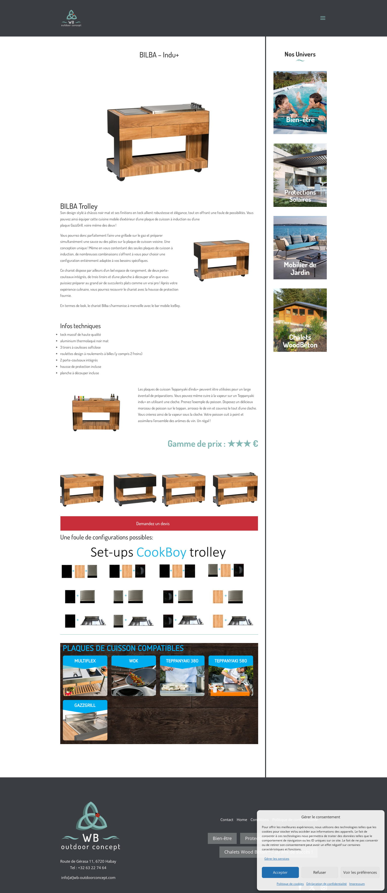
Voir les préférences (360, 872)
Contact (226, 819)
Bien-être (222, 838)
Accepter (280, 872)
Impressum (357, 884)
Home (242, 819)
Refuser (319, 872)
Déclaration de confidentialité (326, 884)
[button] (377, 816)
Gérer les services (276, 859)
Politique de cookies (290, 884)
